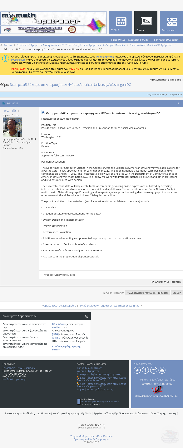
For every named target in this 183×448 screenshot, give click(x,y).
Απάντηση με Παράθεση (166, 281)
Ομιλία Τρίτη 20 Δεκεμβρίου (59, 305)
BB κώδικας (59, 324)
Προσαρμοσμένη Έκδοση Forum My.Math (100, 401)
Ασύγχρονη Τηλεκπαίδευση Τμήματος (99, 374)
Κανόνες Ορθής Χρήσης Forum (66, 348)
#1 (179, 103)
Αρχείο (98, 413)
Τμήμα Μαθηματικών (89, 368)
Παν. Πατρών (105, 436)
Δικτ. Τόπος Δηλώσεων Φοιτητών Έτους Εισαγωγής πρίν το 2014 (101, 379)
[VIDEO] (57, 337)
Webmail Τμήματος (88, 371)
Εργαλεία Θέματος (156, 94)
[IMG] (55, 334)
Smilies (56, 327)
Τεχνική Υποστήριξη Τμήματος (95, 389)
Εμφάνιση (175, 94)
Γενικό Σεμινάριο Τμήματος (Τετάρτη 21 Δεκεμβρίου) (109, 305)
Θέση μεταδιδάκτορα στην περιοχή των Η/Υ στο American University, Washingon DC (70, 84)
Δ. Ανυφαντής (164, 395)
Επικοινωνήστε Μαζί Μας (20, 413)
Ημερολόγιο (118, 39)
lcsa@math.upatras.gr (14, 379)
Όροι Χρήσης (158, 413)
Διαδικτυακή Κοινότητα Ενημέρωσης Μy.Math (64, 413)
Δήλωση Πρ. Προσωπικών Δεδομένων (126, 413)
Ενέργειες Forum (138, 39)
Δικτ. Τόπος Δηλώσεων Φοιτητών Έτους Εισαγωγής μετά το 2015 (101, 385)
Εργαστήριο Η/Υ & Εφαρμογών (18, 368)
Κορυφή (176, 292)
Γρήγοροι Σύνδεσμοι (166, 39)
